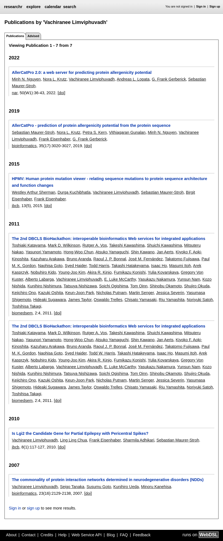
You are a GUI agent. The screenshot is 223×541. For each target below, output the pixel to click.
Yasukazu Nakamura (156, 279)
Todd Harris (99, 265)
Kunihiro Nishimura (44, 286)
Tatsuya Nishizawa (80, 286)
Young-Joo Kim (71, 272)
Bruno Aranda (78, 259)
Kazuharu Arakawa (47, 259)
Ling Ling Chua (73, 440)
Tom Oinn (139, 286)
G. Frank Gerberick (169, 79)
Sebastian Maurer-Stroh (33, 132)
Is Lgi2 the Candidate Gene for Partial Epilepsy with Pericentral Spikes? (80, 433)
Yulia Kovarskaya (163, 272)
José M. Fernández (145, 259)
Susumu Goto (99, 486)
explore (33, 6)
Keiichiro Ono (24, 292)
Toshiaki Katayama (28, 245)
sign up (33, 508)
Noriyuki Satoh (200, 299)
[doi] (61, 93)
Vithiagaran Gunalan (127, 132)
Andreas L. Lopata (133, 79)
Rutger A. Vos (94, 245)
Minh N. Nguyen (26, 79)
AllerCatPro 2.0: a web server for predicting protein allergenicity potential (82, 72)
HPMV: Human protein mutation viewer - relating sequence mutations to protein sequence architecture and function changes (109, 182)
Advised (33, 36)
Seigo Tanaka (72, 486)
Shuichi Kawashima (164, 245)
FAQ (124, 535)
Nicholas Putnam (111, 292)
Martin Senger (141, 292)
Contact (28, 535)
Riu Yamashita (171, 299)
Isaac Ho (159, 265)
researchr (13, 6)
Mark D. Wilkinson (64, 245)
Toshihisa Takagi (26, 306)
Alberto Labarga (39, 279)
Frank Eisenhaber (54, 139)
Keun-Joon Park (79, 292)
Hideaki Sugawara (49, 299)
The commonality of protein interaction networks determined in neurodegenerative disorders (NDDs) (107, 479)
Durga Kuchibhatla (73, 192)
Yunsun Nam (188, 279)
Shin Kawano (143, 252)
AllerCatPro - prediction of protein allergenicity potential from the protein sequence (91, 125)
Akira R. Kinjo (99, 272)
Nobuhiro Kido (43, 272)
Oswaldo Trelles (108, 299)
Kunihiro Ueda (126, 486)
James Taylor (80, 299)
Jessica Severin (170, 292)
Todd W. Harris (102, 353)
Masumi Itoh (180, 265)
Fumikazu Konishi (130, 272)
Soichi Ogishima (113, 286)
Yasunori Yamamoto (43, 252)
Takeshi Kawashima (127, 245)
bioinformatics (24, 146)
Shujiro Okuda (197, 286)
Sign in (201, 6)
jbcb (15, 205)
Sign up (215, 6)
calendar (53, 6)
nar (14, 93)
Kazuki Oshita (50, 292)
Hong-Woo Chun (78, 252)
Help (62, 535)
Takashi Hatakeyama (130, 265)
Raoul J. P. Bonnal (109, 259)
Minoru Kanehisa (156, 486)
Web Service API (86, 535)
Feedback (141, 535)
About (11, 535)
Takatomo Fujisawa (182, 259)
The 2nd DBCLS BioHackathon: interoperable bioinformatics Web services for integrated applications (108, 238)
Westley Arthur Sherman (33, 192)
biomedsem (22, 313)
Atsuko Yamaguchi (112, 252)
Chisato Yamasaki (140, 299)
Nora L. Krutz (55, 79)
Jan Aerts (165, 252)
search (69, 6)
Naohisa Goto (50, 265)
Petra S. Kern (95, 132)
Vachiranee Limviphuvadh (92, 79)
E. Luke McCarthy (120, 279)
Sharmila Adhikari (138, 440)
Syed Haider (76, 265)
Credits (46, 535)
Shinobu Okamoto (166, 286)
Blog (111, 535)
